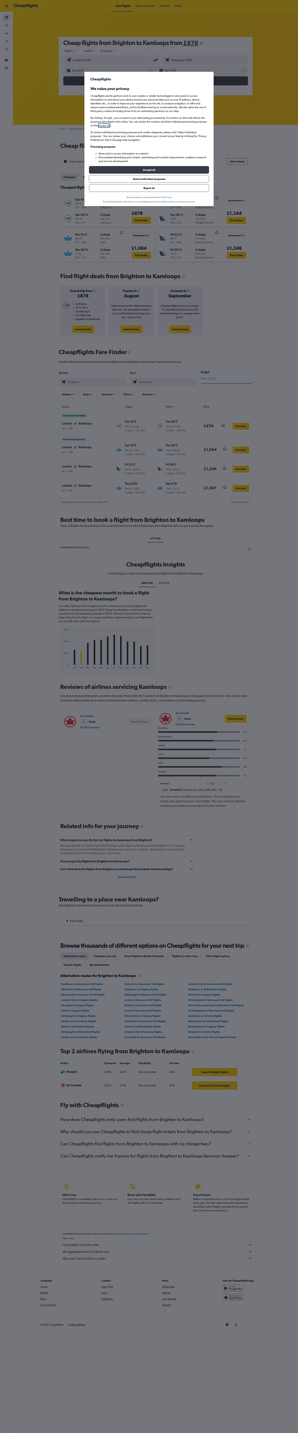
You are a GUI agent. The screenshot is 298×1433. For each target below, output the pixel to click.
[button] (149, 170)
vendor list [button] (104, 125)
